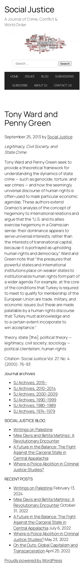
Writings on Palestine (33, 429)
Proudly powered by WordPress (33, 560)
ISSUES (29, 76)
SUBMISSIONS (64, 76)
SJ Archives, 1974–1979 (34, 411)
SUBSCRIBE (19, 85)
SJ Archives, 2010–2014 (34, 388)
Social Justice (29, 9)
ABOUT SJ (40, 85)
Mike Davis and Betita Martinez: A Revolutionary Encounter (43, 438)
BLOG (45, 76)
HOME (14, 76)
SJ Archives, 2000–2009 (35, 394)
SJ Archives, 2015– (30, 382)
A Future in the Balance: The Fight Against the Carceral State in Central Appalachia (44, 452)
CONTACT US (63, 85)
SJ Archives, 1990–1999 (34, 399)
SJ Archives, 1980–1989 (34, 405)
